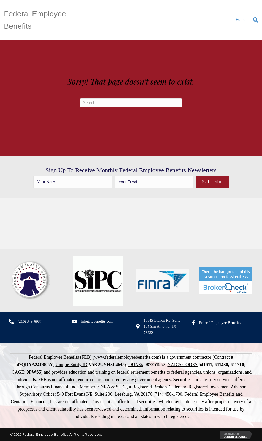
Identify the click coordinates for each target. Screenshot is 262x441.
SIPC (121, 386)
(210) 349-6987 (30, 321)
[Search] (253, 20)
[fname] (72, 182)
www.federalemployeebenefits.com (126, 357)
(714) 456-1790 (168, 394)
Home (240, 20)
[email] (154, 182)
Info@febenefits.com (97, 321)
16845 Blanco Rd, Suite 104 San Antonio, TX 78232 (162, 326)
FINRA (103, 386)
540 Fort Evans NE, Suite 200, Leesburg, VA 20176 (104, 394)
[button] (212, 182)
